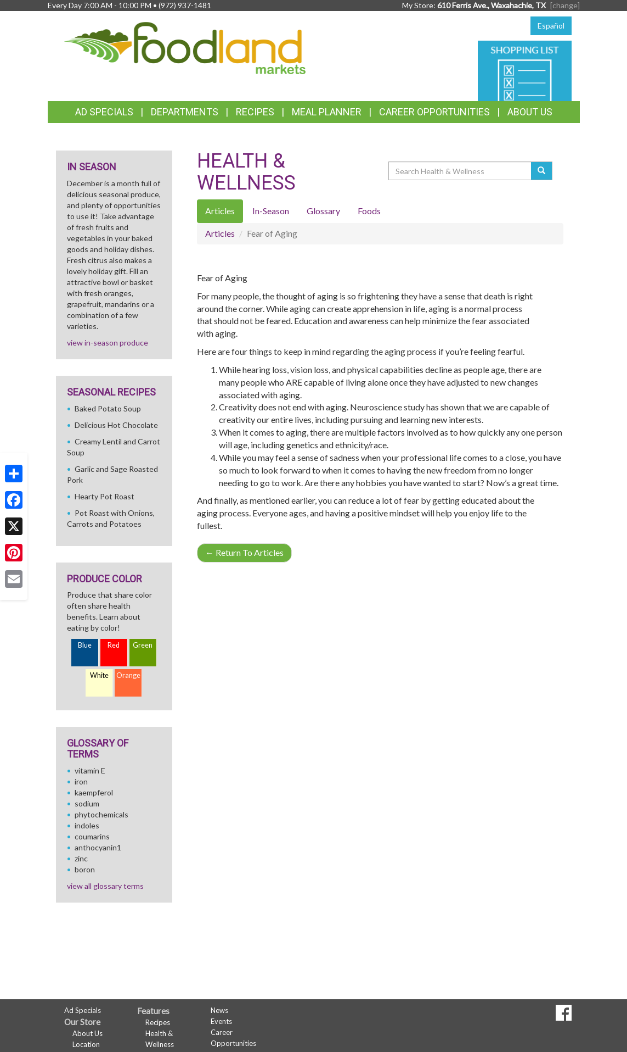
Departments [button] (184, 112)
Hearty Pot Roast (104, 496)
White (99, 675)
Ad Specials (104, 112)
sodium (87, 803)
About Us (529, 112)
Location (86, 1044)
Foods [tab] (369, 210)
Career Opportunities (434, 112)
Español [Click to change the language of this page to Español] (551, 25)
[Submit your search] (541, 171)
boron (85, 869)
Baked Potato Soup (108, 408)
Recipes (255, 112)
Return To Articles (244, 552)
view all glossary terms (105, 885)
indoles (87, 825)
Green (142, 645)
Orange (128, 675)
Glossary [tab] (323, 210)
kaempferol (94, 792)
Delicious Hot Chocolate (116, 425)
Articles (220, 233)
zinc (81, 858)
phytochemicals (101, 814)
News (219, 1010)
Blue (85, 645)
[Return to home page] (185, 47)
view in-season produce (107, 342)
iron (81, 781)
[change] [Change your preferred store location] (565, 5)
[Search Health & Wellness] (460, 171)
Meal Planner (326, 112)
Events (221, 1021)
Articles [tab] (220, 210)
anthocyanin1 (98, 847)
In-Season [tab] (270, 210)
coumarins (92, 836)
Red (114, 645)
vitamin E (90, 770)
